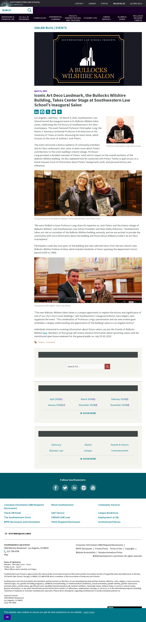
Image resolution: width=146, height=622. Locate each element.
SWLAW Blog (119, 3)
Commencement (119, 450)
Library (92, 3)
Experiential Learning (55, 18)
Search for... (74, 366)
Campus (41, 342)
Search (6, 10)
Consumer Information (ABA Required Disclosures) (99, 544)
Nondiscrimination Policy (110, 552)
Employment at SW (108, 517)
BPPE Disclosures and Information (22, 521)
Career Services (106, 18)
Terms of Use (116, 548)
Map (6, 554)
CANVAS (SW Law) (60, 517)
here (45, 332)
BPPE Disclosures (84, 548)
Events (61, 28)
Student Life (90, 18)
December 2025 (87, 405)
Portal (104, 3)
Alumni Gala (136, 3)
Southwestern (25, 3)
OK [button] (7, 617)
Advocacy (56, 444)
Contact (79, 3)
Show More (89, 413)
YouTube (93, 487)
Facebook (55, 487)
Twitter (65, 487)
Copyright (129, 548)
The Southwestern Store (17, 517)
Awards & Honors (120, 444)
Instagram (83, 487)
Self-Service (57, 512)
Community (50, 342)
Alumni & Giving (122, 18)
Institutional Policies (109, 521)
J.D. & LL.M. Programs (24, 18)
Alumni (88, 444)
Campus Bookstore (108, 512)
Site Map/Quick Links (19, 533)
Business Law (56, 450)
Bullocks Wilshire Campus (138, 18)
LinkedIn (74, 487)
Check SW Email (12, 512)
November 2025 (118, 405)
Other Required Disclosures (65, 521)
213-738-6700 (13, 551)
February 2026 (118, 399)
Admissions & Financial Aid (8, 18)
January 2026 (54, 405)
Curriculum (40, 18)
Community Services (109, 504)
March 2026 (87, 399)
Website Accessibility (86, 552)
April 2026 (55, 399)
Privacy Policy (101, 548)
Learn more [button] (88, 612)
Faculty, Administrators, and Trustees (73, 18)
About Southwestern (62, 504)
